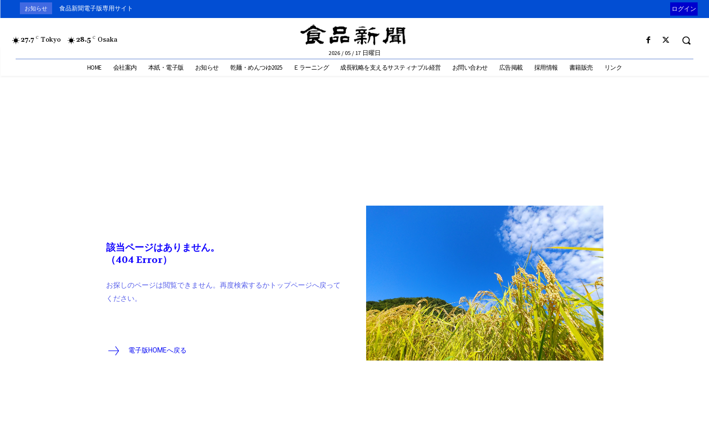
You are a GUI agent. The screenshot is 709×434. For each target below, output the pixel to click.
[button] (686, 40)
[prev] (668, 8)
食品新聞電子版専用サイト (96, 8)
